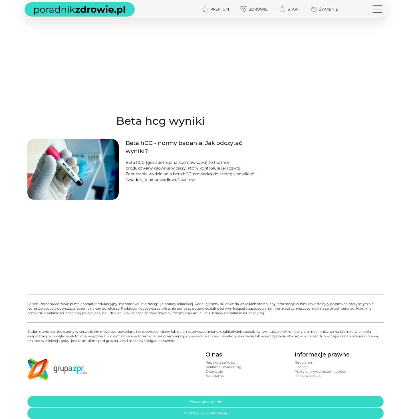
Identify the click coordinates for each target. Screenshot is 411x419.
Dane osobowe (308, 376)
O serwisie (214, 371)
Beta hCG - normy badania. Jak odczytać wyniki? (184, 147)
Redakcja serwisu (220, 362)
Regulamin (304, 362)
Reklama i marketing (223, 367)
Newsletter (215, 376)
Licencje (302, 367)
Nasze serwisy (205, 401)
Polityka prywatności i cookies (320, 371)
